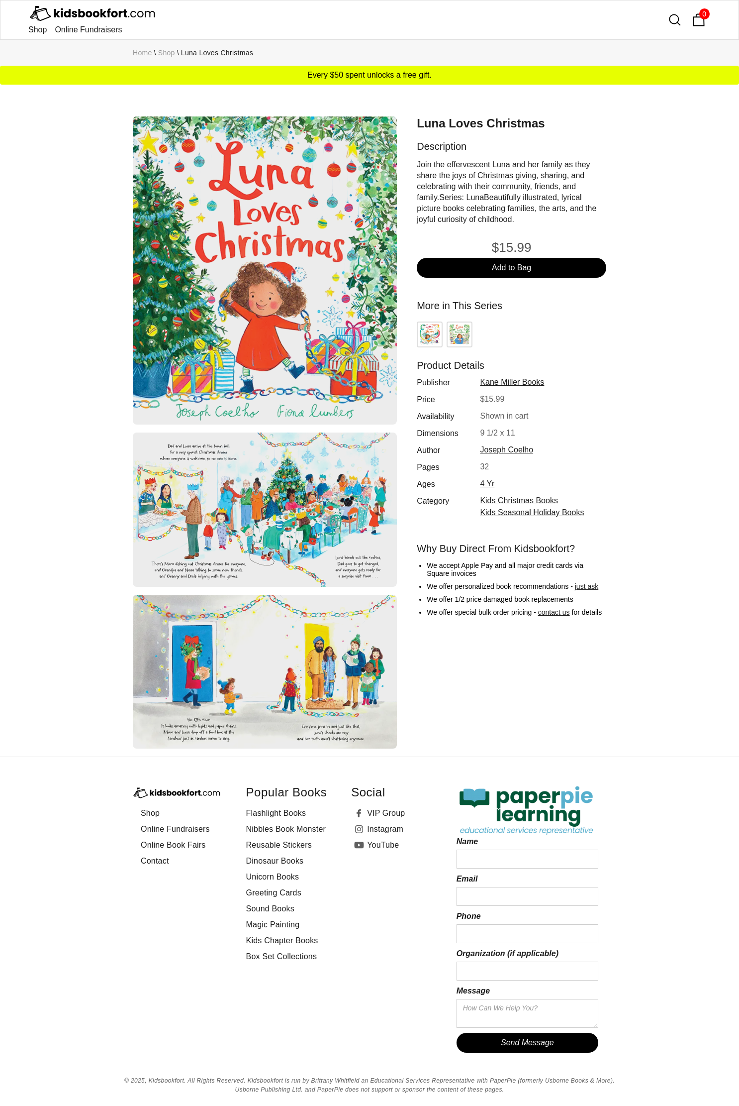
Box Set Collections (281, 956)
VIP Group (386, 813)
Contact (155, 861)
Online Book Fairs (173, 845)
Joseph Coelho (506, 449)
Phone (469, 916)
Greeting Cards (273, 892)
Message (473, 991)
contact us (554, 612)
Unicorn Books (272, 877)
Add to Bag (511, 267)
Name (467, 841)
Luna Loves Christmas (217, 53)
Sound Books (270, 908)
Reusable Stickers (279, 845)
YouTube (383, 845)
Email (467, 879)
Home (142, 53)
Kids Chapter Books (282, 940)
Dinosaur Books (275, 861)
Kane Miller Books (512, 382)
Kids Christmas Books (519, 500)
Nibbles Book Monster (286, 829)
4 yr (487, 483)
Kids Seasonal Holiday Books (532, 512)
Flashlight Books (276, 813)
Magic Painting (273, 924)
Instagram (385, 829)
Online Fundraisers (88, 29)
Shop (37, 29)
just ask (586, 586)
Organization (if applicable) (507, 953)
